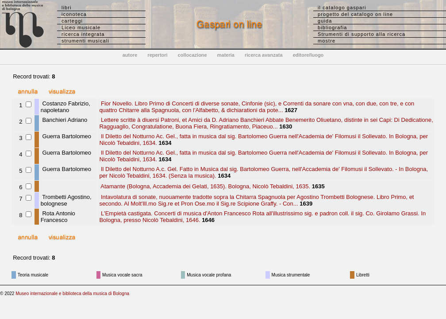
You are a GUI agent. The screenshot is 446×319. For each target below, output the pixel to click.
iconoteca (74, 14)
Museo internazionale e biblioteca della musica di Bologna (72, 293)
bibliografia (332, 27)
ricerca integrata (83, 34)
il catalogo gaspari (342, 7)
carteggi (72, 20)
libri (67, 7)
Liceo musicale (81, 27)
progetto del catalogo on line (355, 14)
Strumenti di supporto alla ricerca (361, 34)
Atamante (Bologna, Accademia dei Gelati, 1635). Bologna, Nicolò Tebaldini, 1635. (204, 186)
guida (325, 20)
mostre (326, 40)
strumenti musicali (85, 40)
